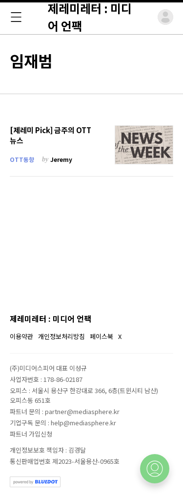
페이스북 (101, 336)
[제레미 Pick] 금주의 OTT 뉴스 (50, 135)
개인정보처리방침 (61, 336)
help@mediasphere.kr (83, 422)
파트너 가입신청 (31, 433)
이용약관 (21, 336)
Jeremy (61, 159)
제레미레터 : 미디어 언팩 (50, 318)
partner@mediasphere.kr (82, 411)
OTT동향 (22, 159)
